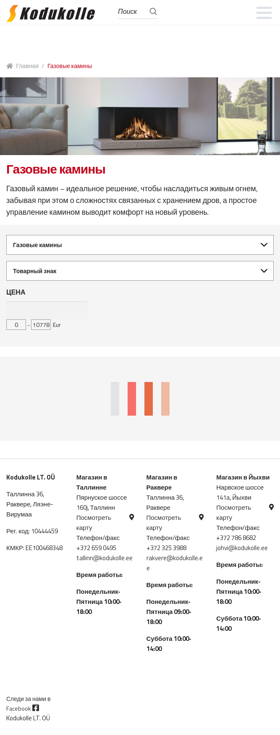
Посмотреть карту (93, 522)
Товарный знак (34, 270)
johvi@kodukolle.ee (242, 548)
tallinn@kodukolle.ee (104, 558)
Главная (27, 65)
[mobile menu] (264, 12)
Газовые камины (37, 244)
